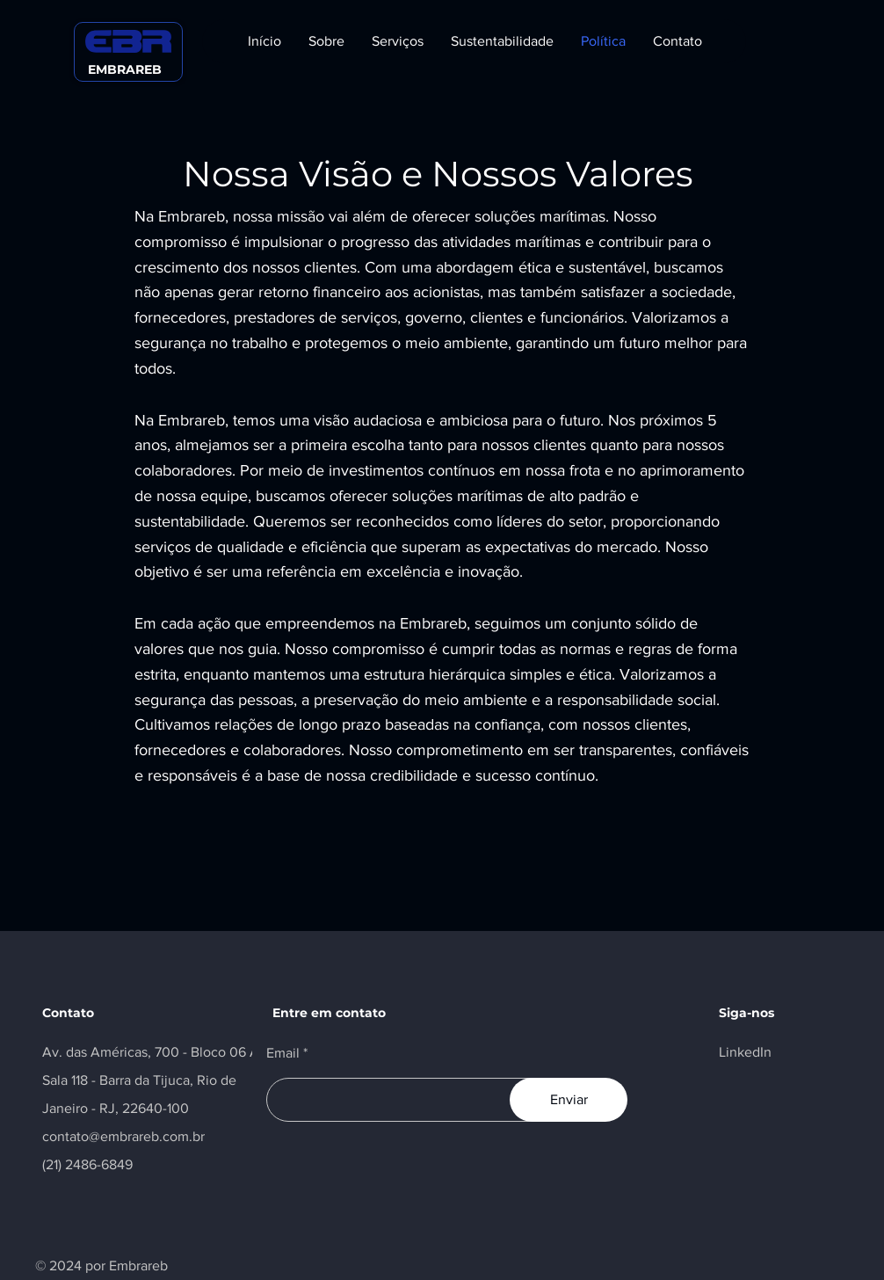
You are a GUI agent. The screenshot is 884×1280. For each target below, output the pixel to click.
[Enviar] (568, 1100)
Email (283, 1053)
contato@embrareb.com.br (123, 1136)
